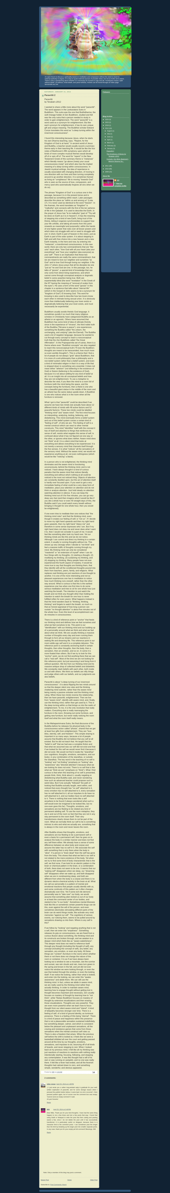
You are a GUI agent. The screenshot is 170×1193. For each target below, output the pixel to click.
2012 (107, 128)
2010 (107, 169)
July (108, 134)
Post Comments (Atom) (58, 1185)
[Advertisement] (113, 231)
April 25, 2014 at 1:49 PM (65, 1084)
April (109, 140)
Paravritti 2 (110, 151)
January (110, 148)
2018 (107, 125)
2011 (107, 166)
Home (69, 1180)
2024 (107, 119)
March (109, 143)
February (110, 146)
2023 (107, 122)
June (109, 137)
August (109, 131)
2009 (107, 172)
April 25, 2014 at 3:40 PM (62, 1109)
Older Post (94, 1180)
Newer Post (45, 1180)
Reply (49, 1102)
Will (48, 1109)
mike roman (51, 1084)
